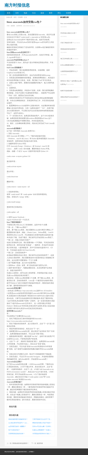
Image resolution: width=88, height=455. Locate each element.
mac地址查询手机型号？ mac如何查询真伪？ (18, 423)
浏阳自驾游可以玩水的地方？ (70, 97)
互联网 (68, 13)
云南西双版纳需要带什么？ (69, 71)
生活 (34, 13)
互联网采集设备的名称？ (16, 433)
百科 (17, 13)
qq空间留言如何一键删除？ (17, 426)
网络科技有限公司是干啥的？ (42, 423)
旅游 (42, 13)
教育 (50, 13)
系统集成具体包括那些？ (20, 443)
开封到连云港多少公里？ (68, 33)
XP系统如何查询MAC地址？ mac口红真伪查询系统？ (42, 433)
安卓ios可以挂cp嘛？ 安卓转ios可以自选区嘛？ (42, 426)
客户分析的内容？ (14, 430)
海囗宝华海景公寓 (66, 58)
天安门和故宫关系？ (67, 43)
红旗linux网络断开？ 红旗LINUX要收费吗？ (42, 430)
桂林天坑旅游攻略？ (67, 90)
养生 (59, 13)
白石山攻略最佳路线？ (67, 65)
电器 (25, 13)
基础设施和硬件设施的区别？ (18, 419)
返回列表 (40, 443)
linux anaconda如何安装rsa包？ (70, 23)
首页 (8, 13)
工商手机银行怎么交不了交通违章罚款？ (42, 419)
